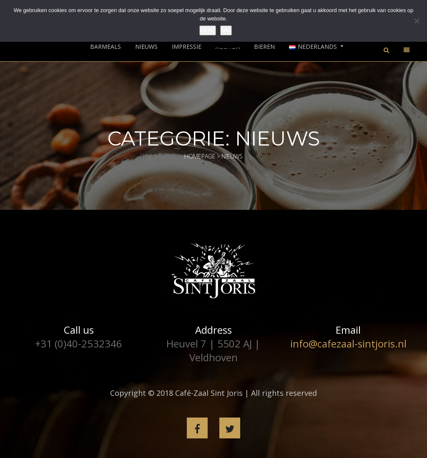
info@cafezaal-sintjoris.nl (348, 343)
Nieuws (146, 46)
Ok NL (208, 30)
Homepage (200, 156)
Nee (226, 30)
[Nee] (416, 21)
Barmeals (105, 46)
